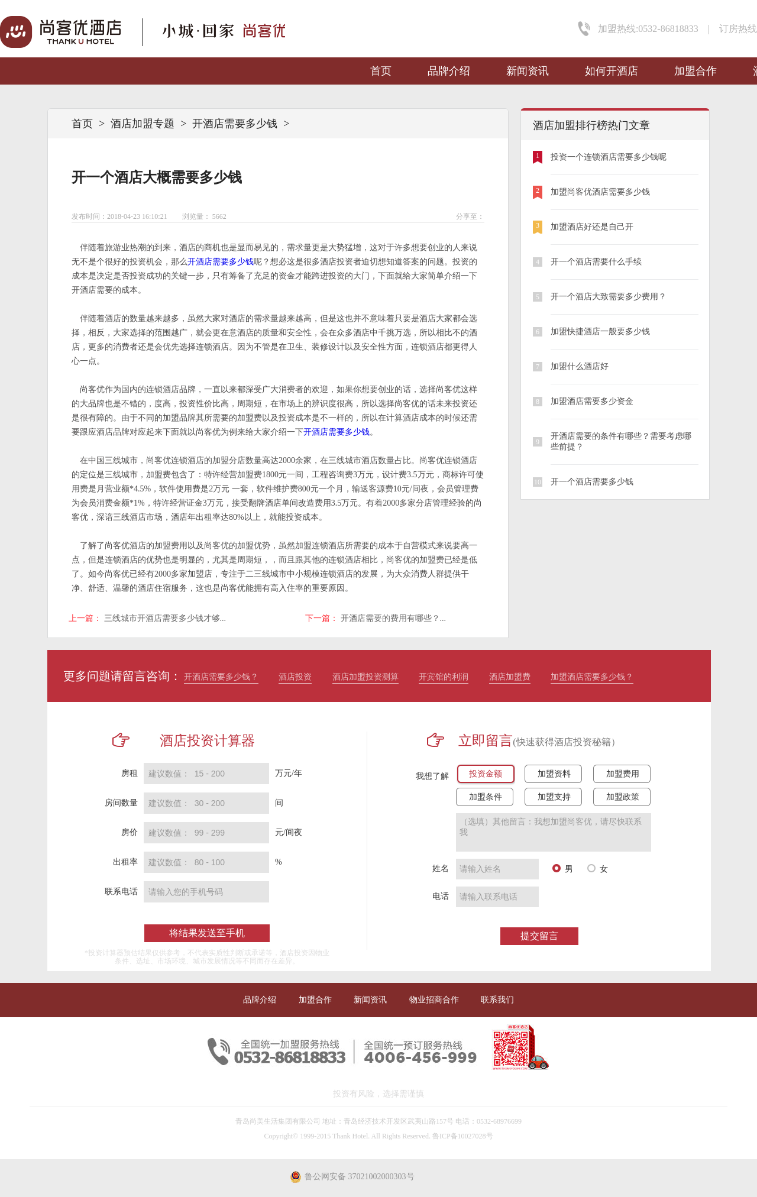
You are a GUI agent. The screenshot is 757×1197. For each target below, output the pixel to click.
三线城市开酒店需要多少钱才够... (165, 618)
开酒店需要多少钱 (234, 124)
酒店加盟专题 (142, 124)
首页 (381, 71)
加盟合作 (695, 71)
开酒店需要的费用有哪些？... (394, 618)
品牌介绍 (449, 71)
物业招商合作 (434, 999)
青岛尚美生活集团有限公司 (278, 1121)
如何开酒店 (611, 71)
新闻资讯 (527, 71)
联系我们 (497, 999)
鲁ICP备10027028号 (462, 1136)
